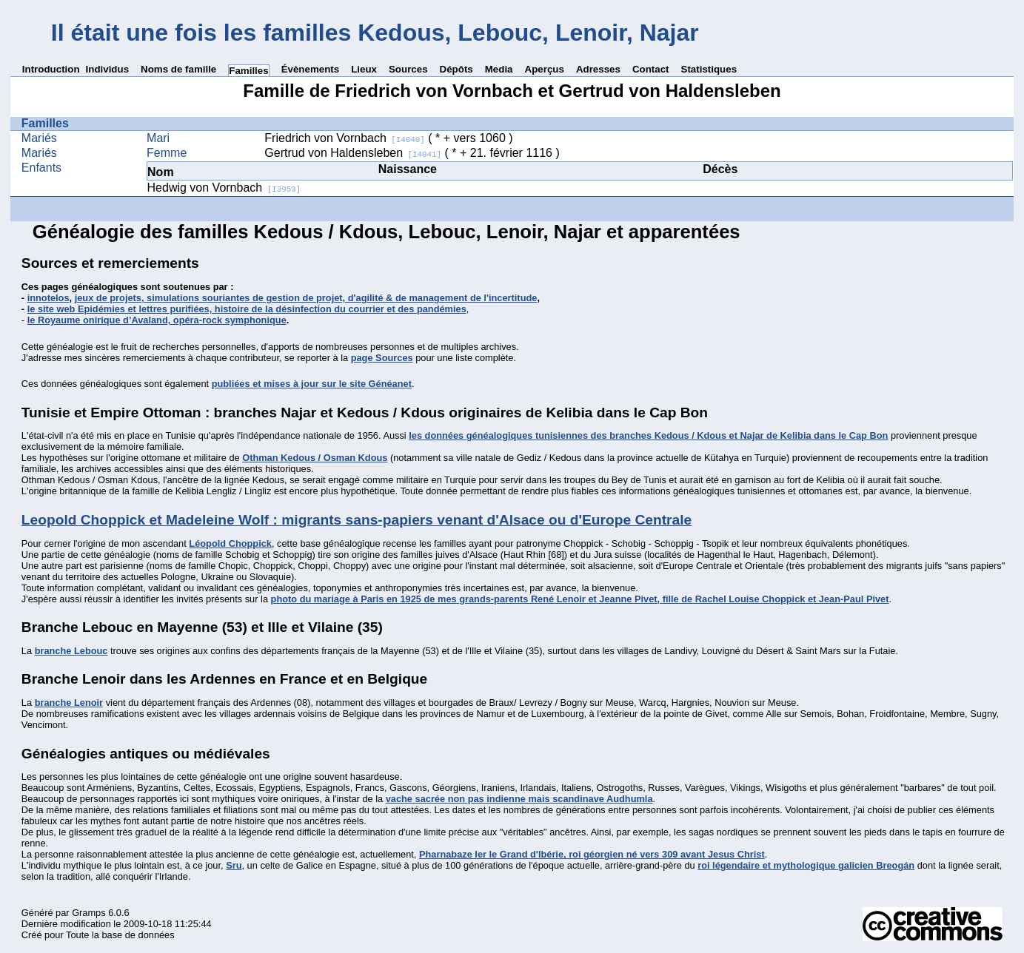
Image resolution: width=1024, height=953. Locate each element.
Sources (408, 69)
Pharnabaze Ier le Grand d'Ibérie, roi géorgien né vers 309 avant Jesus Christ (592, 854)
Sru (233, 865)
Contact (650, 69)
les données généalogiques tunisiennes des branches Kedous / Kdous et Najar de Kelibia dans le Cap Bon (648, 435)
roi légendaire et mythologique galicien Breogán (805, 865)
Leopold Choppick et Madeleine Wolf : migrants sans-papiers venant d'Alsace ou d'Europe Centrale (356, 520)
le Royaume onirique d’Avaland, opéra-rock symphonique (157, 320)
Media (499, 69)
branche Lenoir (69, 702)
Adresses (598, 69)
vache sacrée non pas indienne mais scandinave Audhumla (519, 798)
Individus (108, 69)
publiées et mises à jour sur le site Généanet (312, 383)
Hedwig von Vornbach (224, 187)
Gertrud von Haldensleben (352, 153)
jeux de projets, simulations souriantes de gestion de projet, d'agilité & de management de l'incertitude (306, 297)
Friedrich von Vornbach (344, 138)
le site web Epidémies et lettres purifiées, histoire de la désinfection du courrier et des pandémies (246, 308)
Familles (248, 70)
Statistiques (709, 69)
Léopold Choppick (230, 543)
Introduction (51, 69)
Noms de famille (178, 69)
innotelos (48, 297)
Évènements (310, 69)
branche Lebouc (71, 650)
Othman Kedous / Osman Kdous (314, 457)
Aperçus (544, 69)
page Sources (382, 357)
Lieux (364, 69)
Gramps (89, 912)
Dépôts (456, 69)
